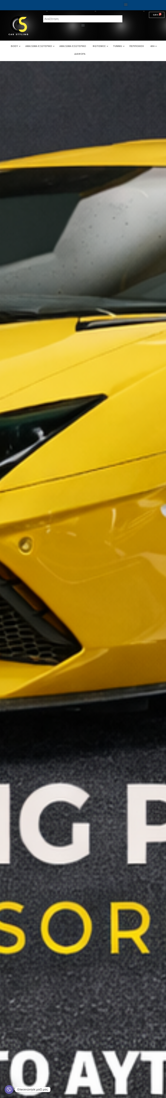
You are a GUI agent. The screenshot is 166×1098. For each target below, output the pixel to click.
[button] (125, 4)
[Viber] (9, 1089)
